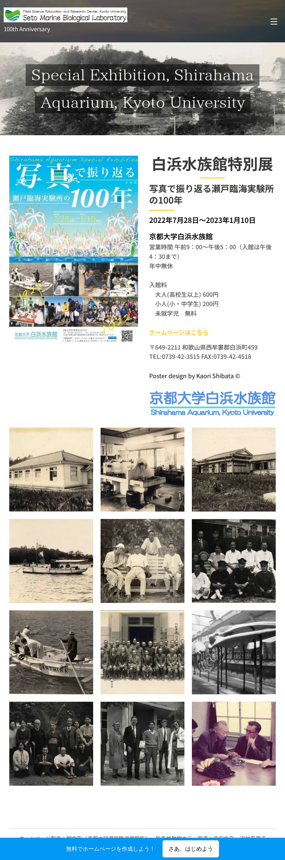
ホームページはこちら (179, 332)
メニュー (274, 21)
